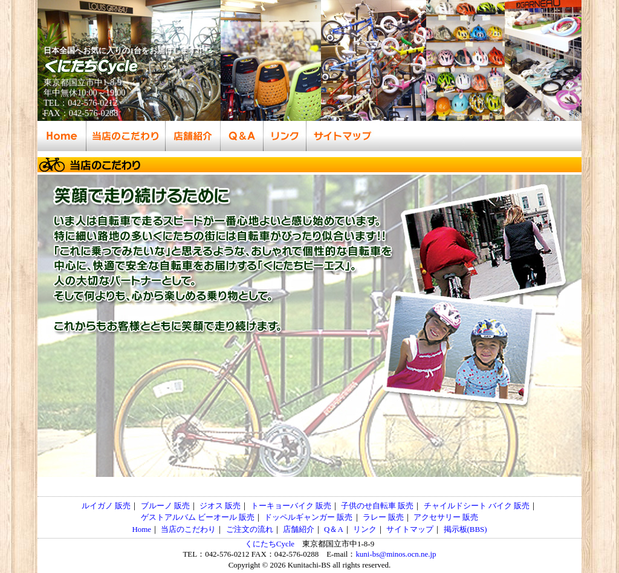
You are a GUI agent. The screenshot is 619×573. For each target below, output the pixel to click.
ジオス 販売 (220, 505)
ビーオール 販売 (226, 517)
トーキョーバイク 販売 (291, 505)
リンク (365, 529)
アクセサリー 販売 (445, 517)
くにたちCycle (269, 543)
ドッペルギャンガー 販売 (308, 517)
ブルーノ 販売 (165, 505)
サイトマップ (409, 529)
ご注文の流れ (249, 529)
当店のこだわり (188, 529)
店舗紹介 (298, 529)
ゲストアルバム (168, 517)
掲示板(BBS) (465, 529)
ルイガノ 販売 (106, 505)
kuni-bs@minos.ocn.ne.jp (395, 553)
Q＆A (333, 529)
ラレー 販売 (383, 517)
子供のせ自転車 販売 (377, 505)
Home (141, 529)
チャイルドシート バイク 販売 (477, 505)
